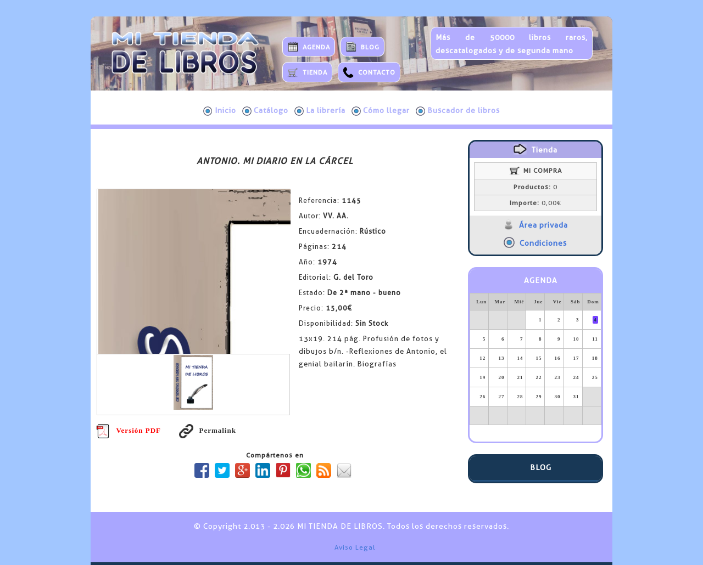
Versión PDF (128, 430)
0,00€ (535, 203)
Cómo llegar (381, 111)
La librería (319, 111)
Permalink (207, 430)
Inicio (219, 111)
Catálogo (265, 111)
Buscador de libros (458, 111)
